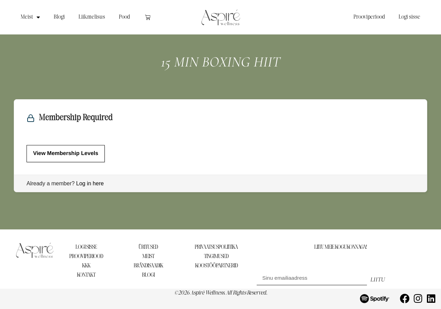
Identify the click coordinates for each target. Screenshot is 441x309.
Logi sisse (409, 17)
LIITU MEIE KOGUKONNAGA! (340, 247)
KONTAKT (86, 275)
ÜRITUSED (148, 247)
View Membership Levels (65, 153)
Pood (124, 17)
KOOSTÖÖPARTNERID (216, 265)
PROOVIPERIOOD (86, 256)
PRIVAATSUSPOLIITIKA (216, 247)
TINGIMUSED (216, 256)
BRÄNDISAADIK (148, 265)
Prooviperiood (369, 17)
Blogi (59, 17)
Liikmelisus (92, 17)
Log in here (90, 183)
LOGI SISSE (86, 247)
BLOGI (148, 275)
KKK (86, 265)
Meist (30, 17)
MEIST (148, 256)
